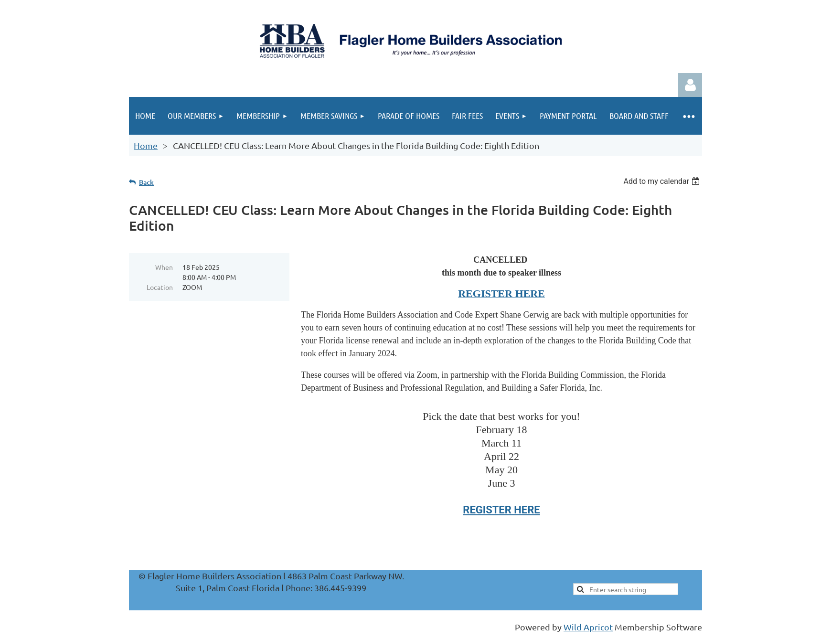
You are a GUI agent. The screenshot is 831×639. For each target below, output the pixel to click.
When (164, 267)
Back (146, 182)
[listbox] (662, 181)
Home (146, 145)
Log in (690, 85)
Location (160, 287)
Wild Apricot (588, 627)
